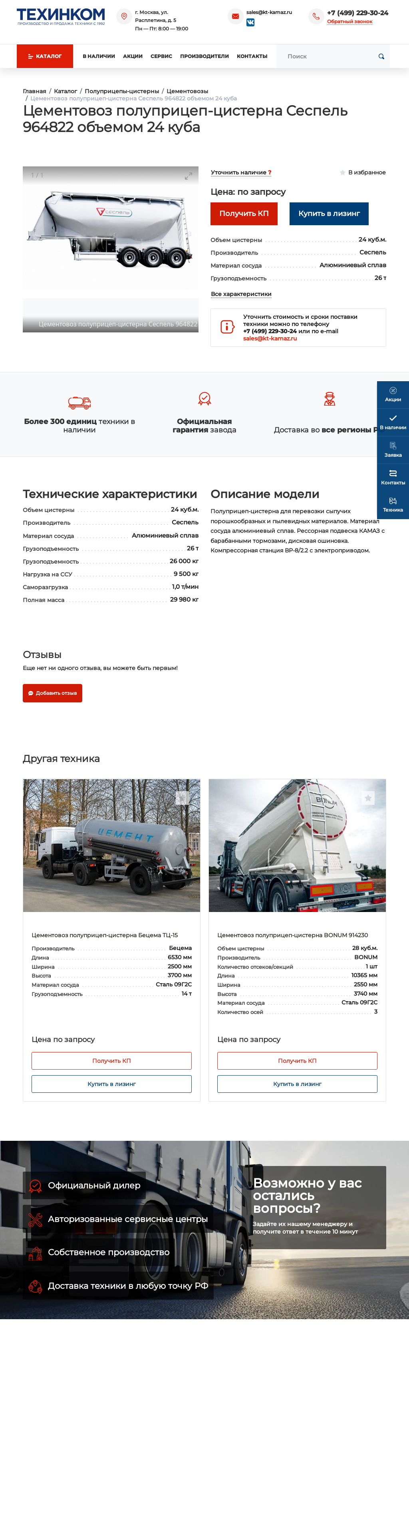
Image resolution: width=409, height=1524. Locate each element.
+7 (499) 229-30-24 (357, 13)
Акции (133, 56)
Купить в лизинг (111, 1084)
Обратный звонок (349, 21)
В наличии (99, 56)
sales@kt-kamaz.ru (269, 12)
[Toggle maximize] (189, 175)
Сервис (161, 56)
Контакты (252, 56)
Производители (204, 56)
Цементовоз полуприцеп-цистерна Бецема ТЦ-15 (105, 935)
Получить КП (111, 1060)
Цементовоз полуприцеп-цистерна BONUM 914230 (292, 935)
